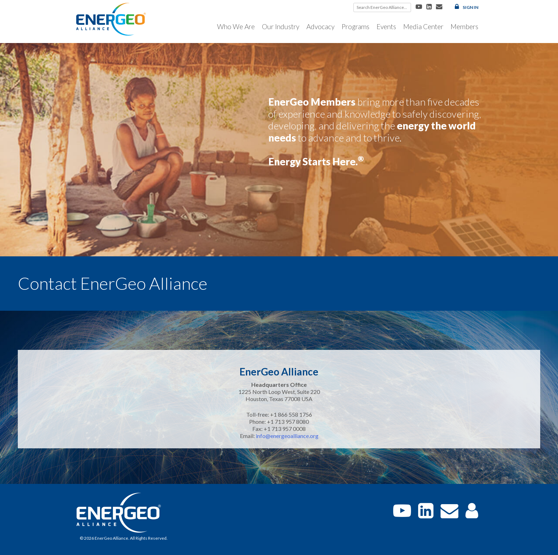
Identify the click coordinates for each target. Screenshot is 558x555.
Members (464, 26)
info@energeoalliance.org (287, 435)
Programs (355, 26)
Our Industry (280, 26)
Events (386, 26)
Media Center (423, 26)
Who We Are (236, 26)
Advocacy (320, 26)
